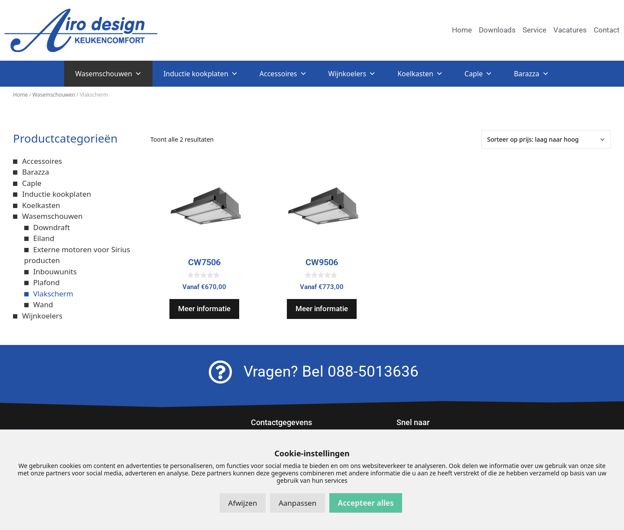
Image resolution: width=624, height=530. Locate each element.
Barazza (531, 74)
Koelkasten (420, 74)
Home (20, 94)
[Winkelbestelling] (546, 139)
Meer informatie (204, 308)
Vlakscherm (53, 294)
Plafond (46, 282)
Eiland (44, 238)
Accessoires (283, 74)
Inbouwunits (55, 271)
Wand (43, 304)
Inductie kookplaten (200, 74)
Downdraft (51, 227)
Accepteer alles (366, 503)
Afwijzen (242, 503)
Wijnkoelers (352, 74)
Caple (478, 74)
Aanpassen (297, 503)
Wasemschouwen (108, 74)
